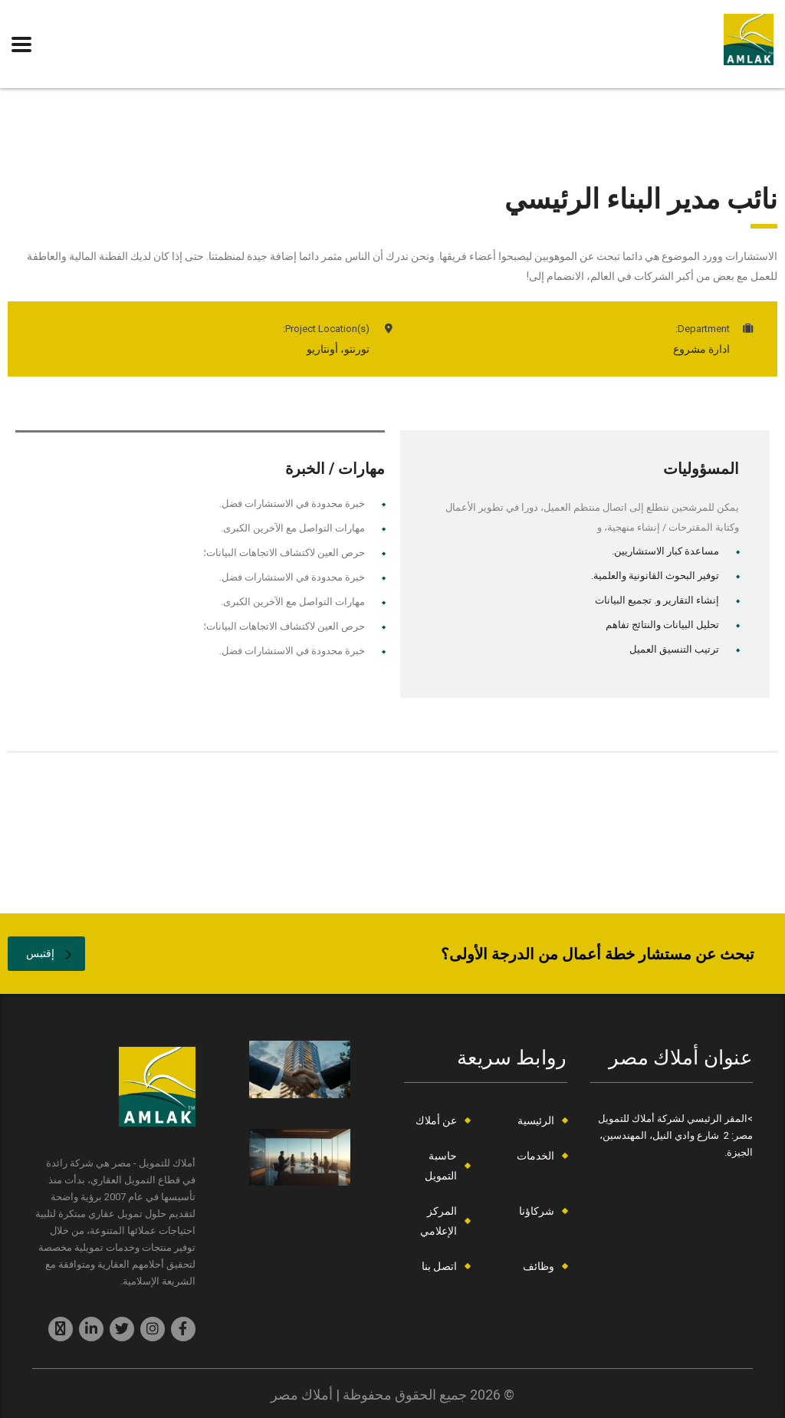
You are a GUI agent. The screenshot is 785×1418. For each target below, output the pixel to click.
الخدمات (535, 1156)
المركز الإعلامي (438, 1221)
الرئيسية (535, 1120)
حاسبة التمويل (441, 1166)
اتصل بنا (439, 1266)
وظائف (538, 1266)
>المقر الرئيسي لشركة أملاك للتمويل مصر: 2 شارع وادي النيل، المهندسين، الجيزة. (675, 1135)
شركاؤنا (536, 1211)
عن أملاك (436, 1120)
